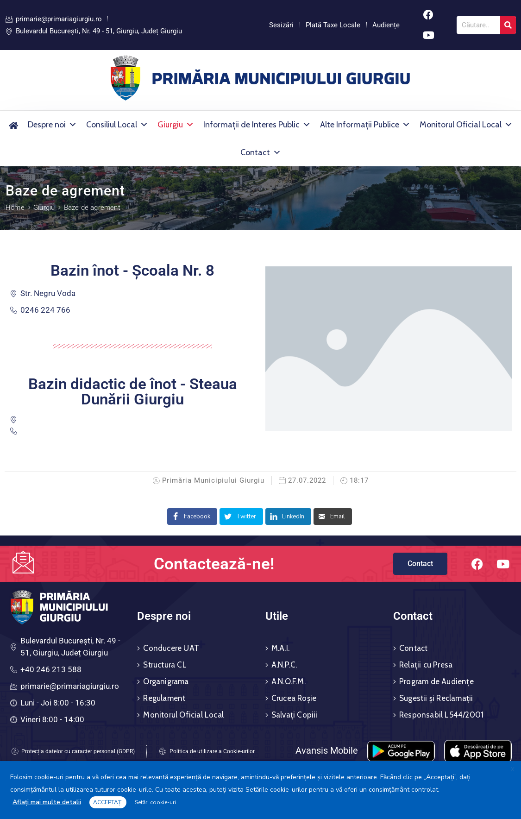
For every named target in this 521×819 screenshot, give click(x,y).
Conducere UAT (171, 648)
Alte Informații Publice (365, 125)
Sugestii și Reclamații (436, 698)
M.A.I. (280, 648)
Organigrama (165, 681)
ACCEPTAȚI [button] (108, 802)
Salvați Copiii (294, 714)
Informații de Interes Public (257, 125)
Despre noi (52, 125)
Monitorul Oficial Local (466, 125)
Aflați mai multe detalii (47, 802)
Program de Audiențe (436, 681)
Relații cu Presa (425, 664)
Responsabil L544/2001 (441, 714)
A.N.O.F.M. (288, 681)
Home (15, 207)
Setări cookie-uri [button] (155, 802)
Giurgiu (175, 125)
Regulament (164, 698)
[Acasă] (14, 125)
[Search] (508, 25)
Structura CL (164, 664)
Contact (260, 152)
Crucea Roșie (293, 698)
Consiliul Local (117, 125)
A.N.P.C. (284, 664)
